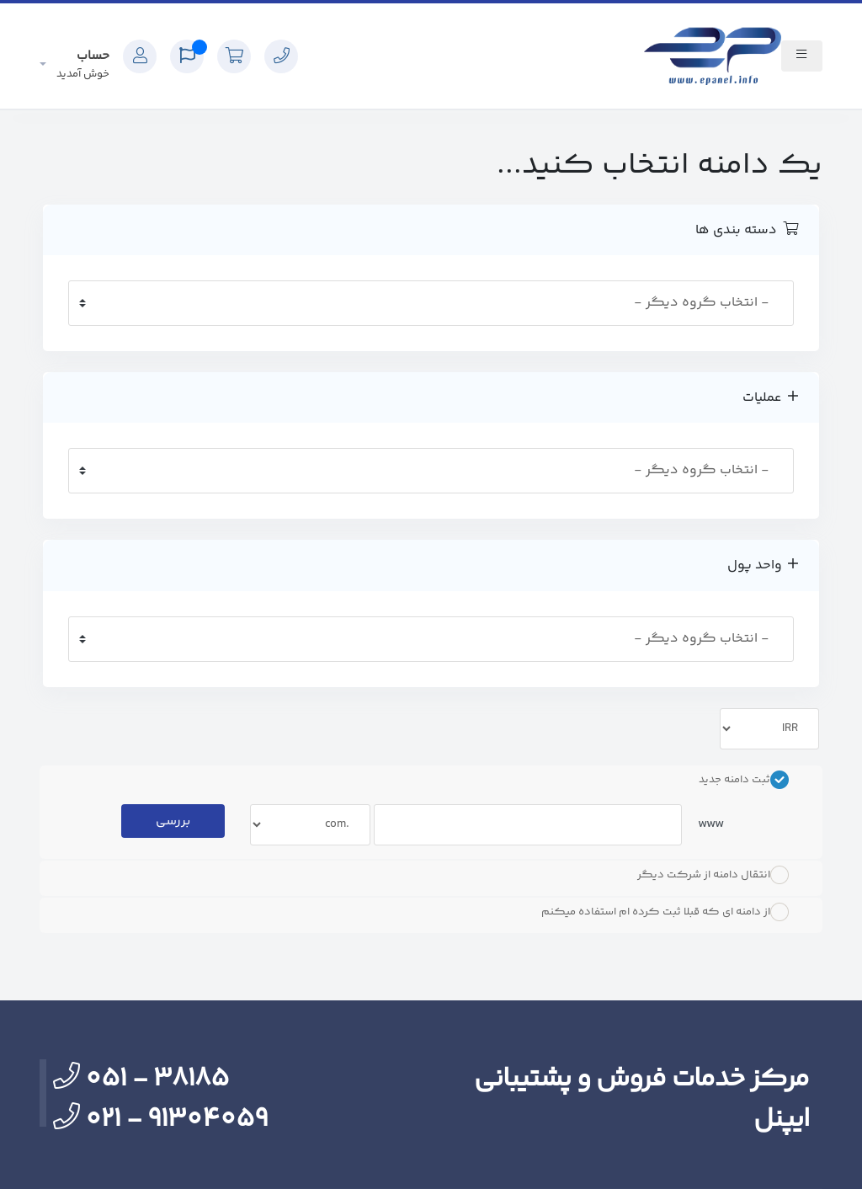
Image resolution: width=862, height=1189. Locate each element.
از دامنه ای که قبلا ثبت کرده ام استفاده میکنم (665, 912)
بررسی (173, 821)
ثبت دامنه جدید (744, 779)
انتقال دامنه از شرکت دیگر (713, 875)
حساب (82, 64)
